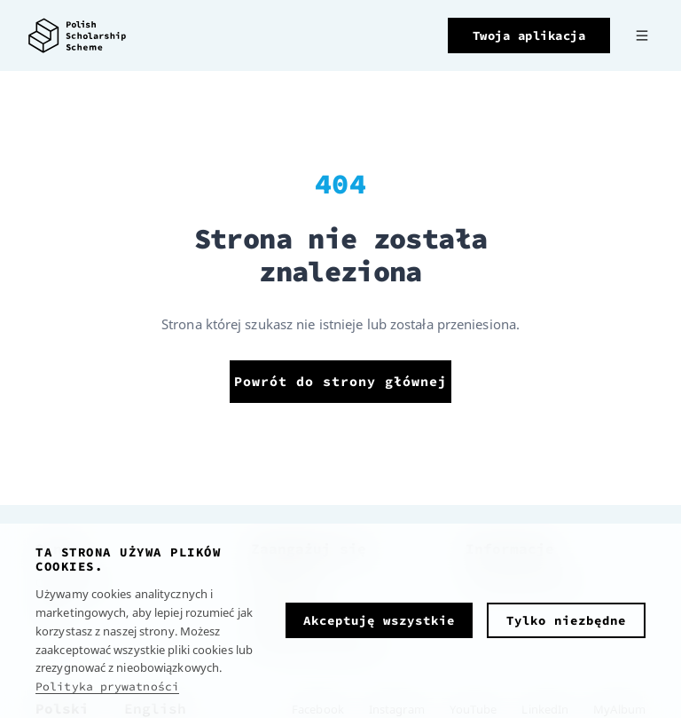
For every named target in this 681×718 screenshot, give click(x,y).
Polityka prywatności (107, 686)
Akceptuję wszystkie (379, 620)
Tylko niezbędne (566, 620)
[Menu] (642, 35)
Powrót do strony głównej (340, 381)
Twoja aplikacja (529, 35)
